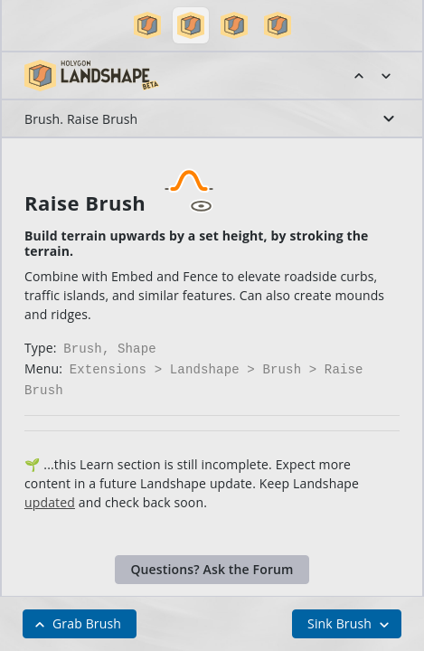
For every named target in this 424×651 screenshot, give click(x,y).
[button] (147, 25)
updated (49, 496)
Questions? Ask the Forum (211, 563)
